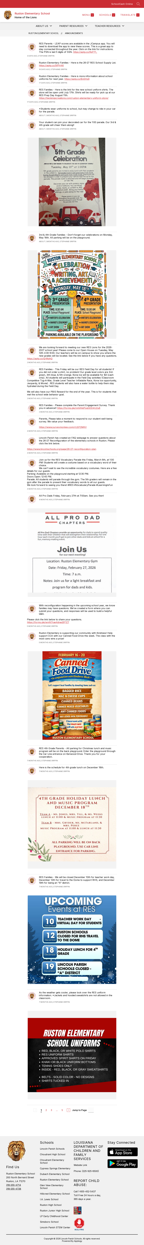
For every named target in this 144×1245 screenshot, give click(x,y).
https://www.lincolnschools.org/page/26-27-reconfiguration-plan (61, 449)
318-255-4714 (13, 1185)
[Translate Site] (130, 15)
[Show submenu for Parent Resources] (71, 26)
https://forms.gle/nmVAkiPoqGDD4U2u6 (78, 408)
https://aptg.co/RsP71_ (85, 52)
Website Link (80, 1165)
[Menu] (88, 15)
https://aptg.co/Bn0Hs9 (76, 79)
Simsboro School (49, 1221)
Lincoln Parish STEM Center (55, 1227)
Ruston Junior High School (54, 1210)
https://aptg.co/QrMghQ (39, 358)
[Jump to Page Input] (91, 1110)
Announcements (74, 33)
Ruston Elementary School (44, 33)
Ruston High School (50, 1205)
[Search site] (138, 4)
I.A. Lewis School (49, 1199)
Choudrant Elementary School (52, 1161)
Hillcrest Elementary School (55, 1193)
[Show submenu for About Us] (42, 26)
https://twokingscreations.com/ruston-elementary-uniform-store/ (73, 98)
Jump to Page (79, 1110)
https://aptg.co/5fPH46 (51, 65)
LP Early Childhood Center (54, 1216)
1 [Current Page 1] (41, 1110)
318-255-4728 (13, 1188)
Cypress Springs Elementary (55, 1168)
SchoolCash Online (122, 4)
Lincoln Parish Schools (52, 1148)
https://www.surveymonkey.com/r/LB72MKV (63, 427)
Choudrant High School (52, 1154)
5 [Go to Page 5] (62, 1110)
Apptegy (78, 1241)
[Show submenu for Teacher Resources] (107, 26)
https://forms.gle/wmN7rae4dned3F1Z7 (48, 622)
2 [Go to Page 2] (46, 1110)
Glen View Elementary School (51, 1187)
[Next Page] (68, 1110)
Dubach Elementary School (54, 1174)
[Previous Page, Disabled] (35, 1110)
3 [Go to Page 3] (51, 1110)
